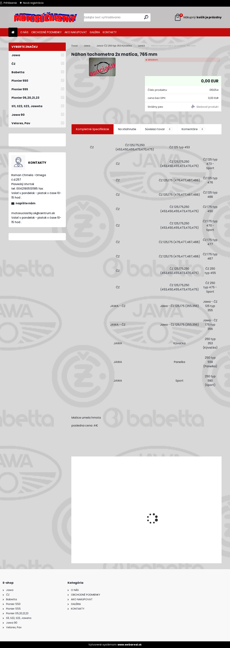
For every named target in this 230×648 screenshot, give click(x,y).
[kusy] (86, 557)
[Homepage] (12, 32)
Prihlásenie (10, 3)
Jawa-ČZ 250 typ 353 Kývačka (114, 45)
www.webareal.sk (130, 644)
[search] (146, 17)
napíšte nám (25, 203)
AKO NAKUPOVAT (76, 32)
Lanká (141, 45)
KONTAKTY (110, 32)
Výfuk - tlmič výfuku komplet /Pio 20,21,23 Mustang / (110, 541)
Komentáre (193, 129)
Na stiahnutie (127, 129)
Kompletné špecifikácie (92, 129)
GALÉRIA (95, 32)
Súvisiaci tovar (158, 129)
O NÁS (24, 32)
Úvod (74, 45)
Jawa (87, 45)
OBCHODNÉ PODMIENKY (46, 32)
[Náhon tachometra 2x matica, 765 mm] (102, 67)
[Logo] (46, 17)
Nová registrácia (33, 3)
